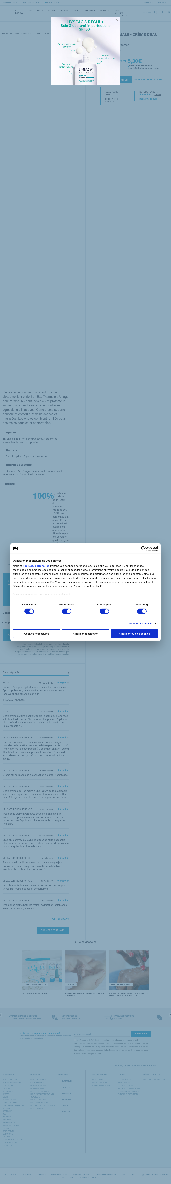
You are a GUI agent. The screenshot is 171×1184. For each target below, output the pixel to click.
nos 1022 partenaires (36, 565)
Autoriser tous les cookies (134, 633)
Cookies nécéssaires (36, 633)
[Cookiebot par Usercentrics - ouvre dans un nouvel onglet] (143, 548)
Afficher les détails (140, 623)
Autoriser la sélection (85, 633)
